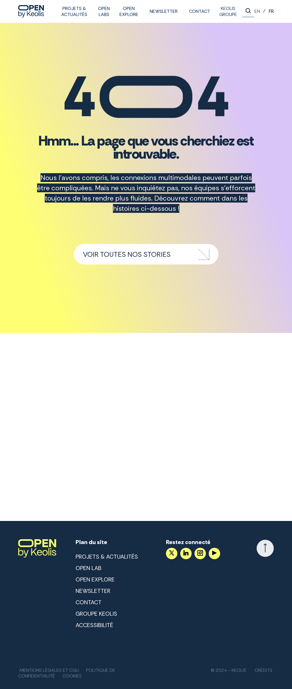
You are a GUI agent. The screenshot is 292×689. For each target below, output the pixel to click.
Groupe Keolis (96, 613)
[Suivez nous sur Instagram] (200, 553)
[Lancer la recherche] (248, 11)
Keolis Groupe (227, 11)
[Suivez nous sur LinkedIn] (185, 553)
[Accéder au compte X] (171, 553)
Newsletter (163, 11)
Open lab (89, 568)
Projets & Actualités (74, 11)
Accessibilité (94, 625)
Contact (198, 11)
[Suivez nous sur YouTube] (214, 553)
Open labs (104, 11)
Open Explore (128, 11)
